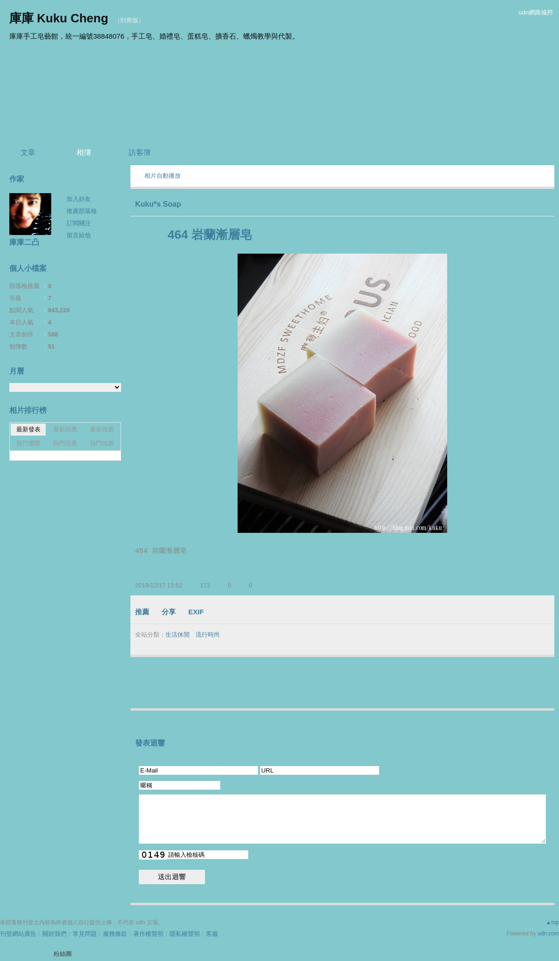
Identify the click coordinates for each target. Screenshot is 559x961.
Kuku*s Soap (158, 204)
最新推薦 (102, 429)
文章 (27, 152)
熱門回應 (65, 443)
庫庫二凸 (24, 242)
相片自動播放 (162, 175)
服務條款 (115, 933)
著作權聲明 (148, 933)
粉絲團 (63, 953)
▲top (552, 922)
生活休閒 (177, 634)
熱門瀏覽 (28, 443)
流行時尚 (208, 634)
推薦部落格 (82, 211)
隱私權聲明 (185, 933)
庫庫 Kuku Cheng (58, 18)
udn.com (548, 933)
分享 (169, 612)
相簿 (83, 152)
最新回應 (65, 429)
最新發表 (28, 429)
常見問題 (85, 933)
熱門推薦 (102, 443)
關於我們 (54, 933)
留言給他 (79, 235)
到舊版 (129, 20)
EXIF (196, 612)
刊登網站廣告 (18, 933)
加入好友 (79, 198)
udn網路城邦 (535, 12)
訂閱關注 (79, 223)
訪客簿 (140, 152)
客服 (212, 933)
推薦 (142, 612)
